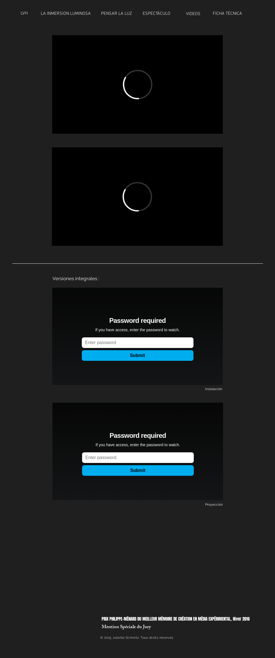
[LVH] (25, 13)
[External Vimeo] (137, 84)
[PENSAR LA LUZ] (117, 13)
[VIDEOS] (194, 14)
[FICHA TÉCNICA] (227, 13)
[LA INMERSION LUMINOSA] (66, 13)
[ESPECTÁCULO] (159, 13)
